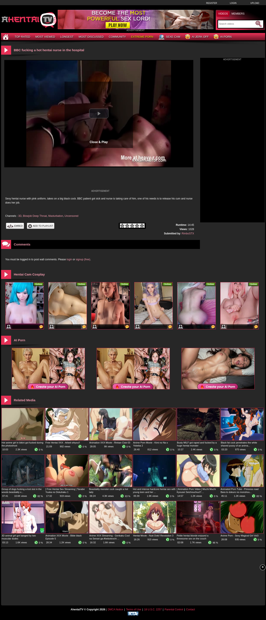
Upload (254, 3)
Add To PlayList (40, 226)
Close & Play (99, 142)
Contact (190, 609)
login (69, 259)
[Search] (237, 24)
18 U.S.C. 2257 (153, 609)
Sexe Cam (169, 37)
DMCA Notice (115, 609)
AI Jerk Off (197, 37)
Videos (223, 13)
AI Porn (223, 37)
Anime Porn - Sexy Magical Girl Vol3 (240, 535)
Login (233, 3)
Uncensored (71, 215)
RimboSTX (188, 233)
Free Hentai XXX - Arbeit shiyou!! (63, 442)
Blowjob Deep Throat (35, 215)
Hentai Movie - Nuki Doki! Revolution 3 (153, 535)
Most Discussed (91, 36)
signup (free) (83, 259)
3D (19, 215)
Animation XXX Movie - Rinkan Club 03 (109, 442)
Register (211, 3)
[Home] (6, 37)
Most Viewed (45, 36)
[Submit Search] (259, 24)
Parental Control (174, 609)
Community (117, 36)
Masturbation (55, 215)
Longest (67, 36)
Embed (15, 226)
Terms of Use (133, 609)
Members (238, 13)
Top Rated (22, 36)
